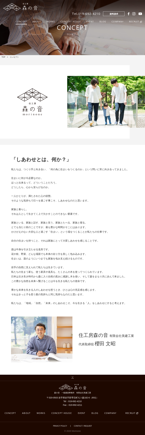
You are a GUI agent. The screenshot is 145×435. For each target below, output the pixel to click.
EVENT (90, 21)
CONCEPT (21, 21)
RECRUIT (130, 413)
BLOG (102, 21)
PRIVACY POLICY (60, 426)
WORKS (50, 21)
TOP (3, 57)
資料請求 (114, 14)
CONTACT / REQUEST (83, 426)
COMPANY (118, 21)
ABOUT (37, 21)
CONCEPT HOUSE (70, 21)
